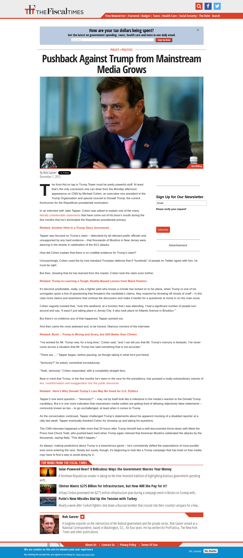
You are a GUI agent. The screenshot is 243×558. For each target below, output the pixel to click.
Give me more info (85, 554)
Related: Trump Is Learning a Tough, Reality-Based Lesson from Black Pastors (93, 281)
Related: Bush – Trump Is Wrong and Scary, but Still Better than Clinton (88, 334)
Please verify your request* (171, 209)
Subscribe (163, 229)
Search (216, 16)
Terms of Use (149, 545)
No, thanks (210, 551)
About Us (90, 545)
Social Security (188, 16)
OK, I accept (195, 551)
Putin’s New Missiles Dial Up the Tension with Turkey (98, 498)
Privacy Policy (128, 545)
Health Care (169, 16)
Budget (145, 16)
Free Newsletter (115, 16)
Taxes (156, 16)
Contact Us (108, 545)
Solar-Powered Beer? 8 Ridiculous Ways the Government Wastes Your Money (115, 468)
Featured (133, 16)
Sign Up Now (164, 40)
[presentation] (181, 218)
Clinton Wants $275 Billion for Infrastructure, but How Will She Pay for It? (113, 485)
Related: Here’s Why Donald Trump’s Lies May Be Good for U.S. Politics (89, 391)
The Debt (204, 16)
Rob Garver (49, 172)
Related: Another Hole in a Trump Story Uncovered (74, 227)
